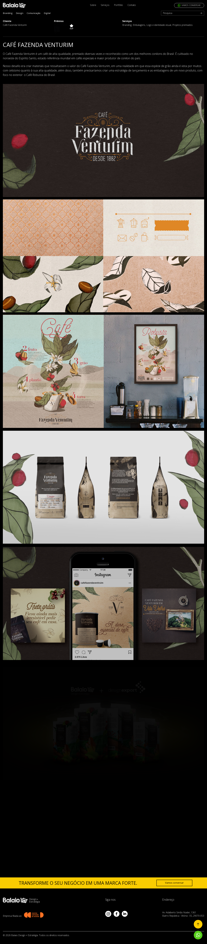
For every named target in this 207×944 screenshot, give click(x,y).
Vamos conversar (174, 882)
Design (19, 13)
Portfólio (118, 5)
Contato (132, 5)
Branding (8, 13)
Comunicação (33, 13)
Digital (47, 13)
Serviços (105, 5)
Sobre (93, 5)
